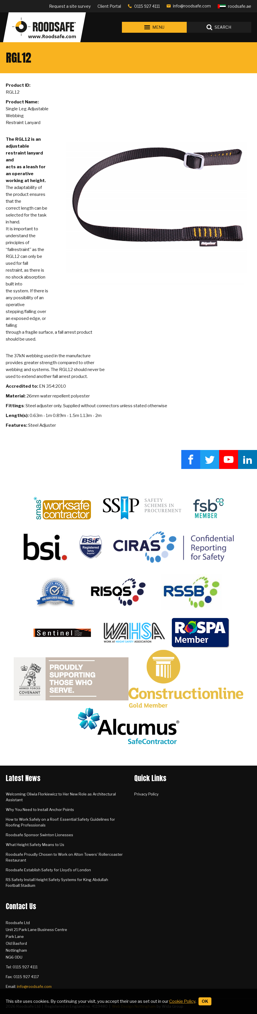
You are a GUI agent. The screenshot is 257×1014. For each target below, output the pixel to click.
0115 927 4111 (147, 6)
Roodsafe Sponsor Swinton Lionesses (39, 835)
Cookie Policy (182, 1001)
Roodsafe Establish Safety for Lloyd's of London (48, 870)
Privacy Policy (146, 794)
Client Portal (109, 6)
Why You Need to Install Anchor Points (40, 809)
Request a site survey (70, 6)
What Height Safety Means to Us (35, 844)
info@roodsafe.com (192, 5)
